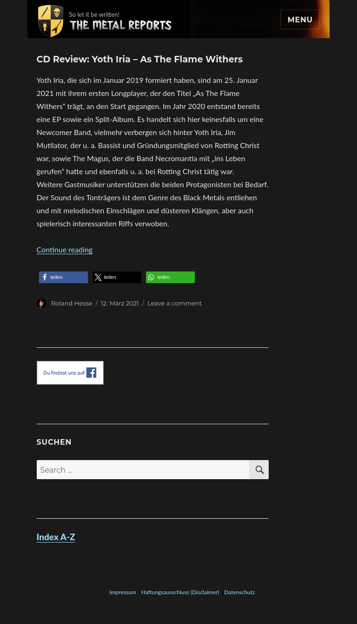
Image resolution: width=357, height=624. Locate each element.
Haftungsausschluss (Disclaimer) (180, 592)
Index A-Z (56, 536)
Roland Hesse (72, 303)
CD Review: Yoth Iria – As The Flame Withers (140, 59)
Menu (300, 19)
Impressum (122, 592)
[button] (63, 277)
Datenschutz (239, 592)
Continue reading (65, 249)
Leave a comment (174, 303)
